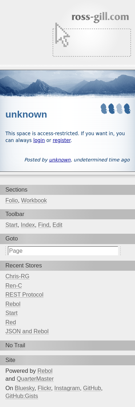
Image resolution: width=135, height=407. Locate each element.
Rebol (13, 304)
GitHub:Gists (21, 396)
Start (11, 225)
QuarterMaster (35, 379)
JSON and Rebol (27, 331)
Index (28, 225)
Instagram (67, 388)
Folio (11, 200)
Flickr (44, 388)
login (39, 140)
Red (10, 322)
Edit (58, 225)
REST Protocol (24, 295)
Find (43, 225)
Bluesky (25, 388)
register (62, 140)
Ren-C (13, 286)
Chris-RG (17, 276)
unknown (60, 160)
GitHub (92, 388)
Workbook (34, 200)
